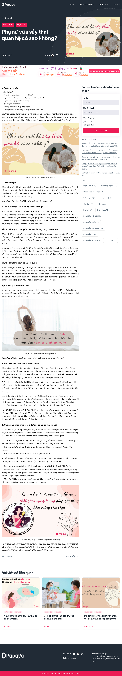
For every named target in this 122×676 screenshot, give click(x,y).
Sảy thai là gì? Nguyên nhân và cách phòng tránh (33, 201)
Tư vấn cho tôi (101, 130)
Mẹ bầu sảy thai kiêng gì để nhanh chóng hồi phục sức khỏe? (38, 358)
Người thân (89, 125)
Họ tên (85, 98)
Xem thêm (8, 626)
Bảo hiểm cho (88, 118)
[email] (57, 55)
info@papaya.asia (66, 658)
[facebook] (52, 55)
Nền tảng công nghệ (86, 4)
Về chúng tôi (103, 4)
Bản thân (88, 121)
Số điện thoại (88, 108)
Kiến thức (117, 4)
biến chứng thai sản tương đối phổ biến (32, 187)
